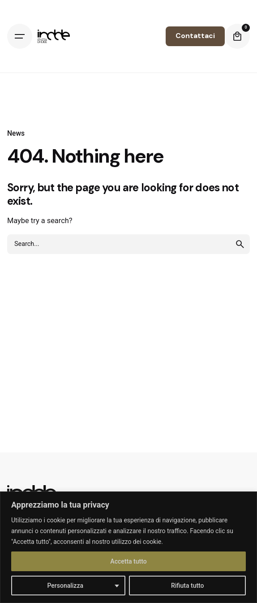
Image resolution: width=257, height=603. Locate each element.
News (16, 133)
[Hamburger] (19, 36)
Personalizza (65, 585)
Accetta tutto (128, 561)
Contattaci (195, 35)
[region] (128, 547)
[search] (240, 244)
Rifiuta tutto (187, 585)
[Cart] (237, 36)
